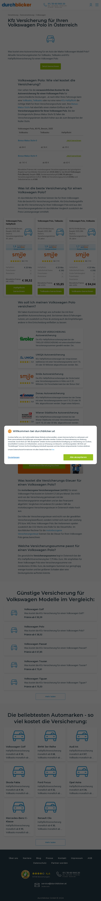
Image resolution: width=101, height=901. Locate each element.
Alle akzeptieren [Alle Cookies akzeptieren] (78, 457)
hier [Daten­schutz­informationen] (53, 449)
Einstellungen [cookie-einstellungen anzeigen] (14, 457)
